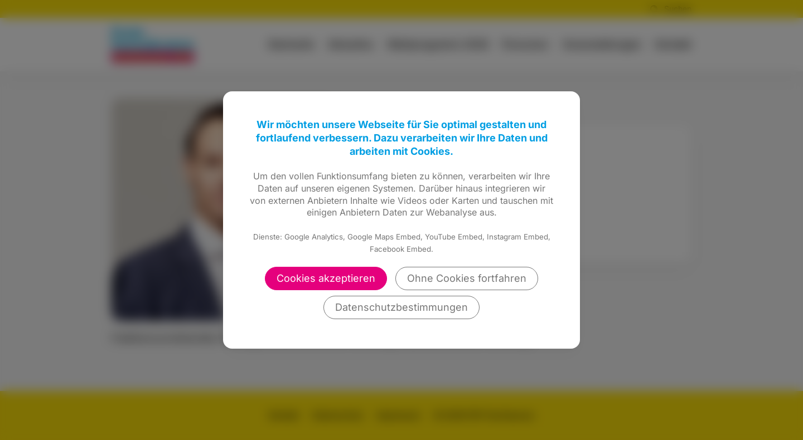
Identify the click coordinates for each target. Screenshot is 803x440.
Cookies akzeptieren (326, 278)
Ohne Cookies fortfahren (466, 278)
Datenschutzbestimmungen (401, 307)
